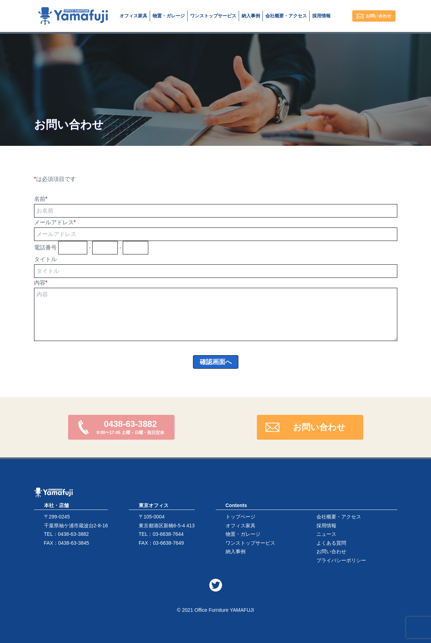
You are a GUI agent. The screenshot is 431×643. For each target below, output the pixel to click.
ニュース (326, 534)
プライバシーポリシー (341, 560)
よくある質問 (331, 543)
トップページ (240, 517)
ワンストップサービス (250, 543)
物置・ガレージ (243, 534)
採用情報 (326, 525)
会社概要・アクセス (338, 517)
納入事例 (235, 551)
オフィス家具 (240, 525)
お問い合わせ (331, 551)
